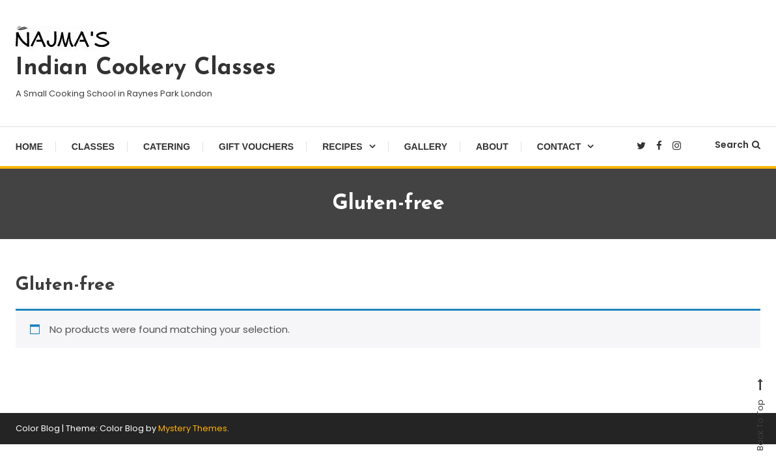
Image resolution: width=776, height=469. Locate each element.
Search (737, 144)
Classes (93, 146)
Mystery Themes (192, 428)
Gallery (425, 146)
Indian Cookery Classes (146, 68)
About (492, 146)
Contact (559, 146)
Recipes (342, 146)
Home (29, 146)
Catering (166, 146)
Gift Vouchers (256, 146)
